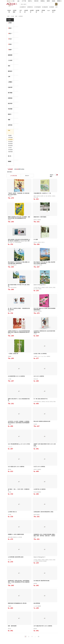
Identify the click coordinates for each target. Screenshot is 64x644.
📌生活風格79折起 (10, 39)
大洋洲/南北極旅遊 (11, 147)
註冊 (18, 1)
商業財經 (10, 98)
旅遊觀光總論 (11, 135)
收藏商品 (43, 1)
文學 (9, 76)
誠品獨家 (31, 11)
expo (48, 10)
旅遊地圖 (10, 151)
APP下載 (24, 1)
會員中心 (30, 1)
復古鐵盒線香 (45, 7)
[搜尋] (37, 4)
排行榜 (21, 11)
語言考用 (10, 103)
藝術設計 (10, 71)
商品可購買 (51, 175)
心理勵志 (10, 82)
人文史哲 (10, 60)
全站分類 (9, 11)
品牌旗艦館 (14, 11)
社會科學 (10, 87)
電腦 (9, 119)
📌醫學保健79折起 (10, 49)
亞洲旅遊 (10, 141)
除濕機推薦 (51, 7)
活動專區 (43, 11)
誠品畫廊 (37, 11)
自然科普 (10, 125)
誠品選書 (26, 11)
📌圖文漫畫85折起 (10, 28)
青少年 (9, 156)
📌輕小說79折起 (10, 33)
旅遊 (16, 16)
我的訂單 (36, 1)
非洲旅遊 (10, 149)
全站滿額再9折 (23, 7)
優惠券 (48, 1)
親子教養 (10, 92)
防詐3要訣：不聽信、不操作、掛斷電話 (9, 1)
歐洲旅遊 (10, 145)
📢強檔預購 (10, 22)
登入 (14, 1)
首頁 (8, 16)
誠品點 (53, 1)
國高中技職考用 (10, 114)
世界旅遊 (10, 137)
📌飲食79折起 (10, 44)
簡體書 (9, 161)
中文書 (12, 16)
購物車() (59, 1)
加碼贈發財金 (30, 7)
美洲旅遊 (10, 143)
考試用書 (10, 109)
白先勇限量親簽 (37, 7)
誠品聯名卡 (53, 11)
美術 (9, 65)
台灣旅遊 (21, 16)
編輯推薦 (10, 55)
